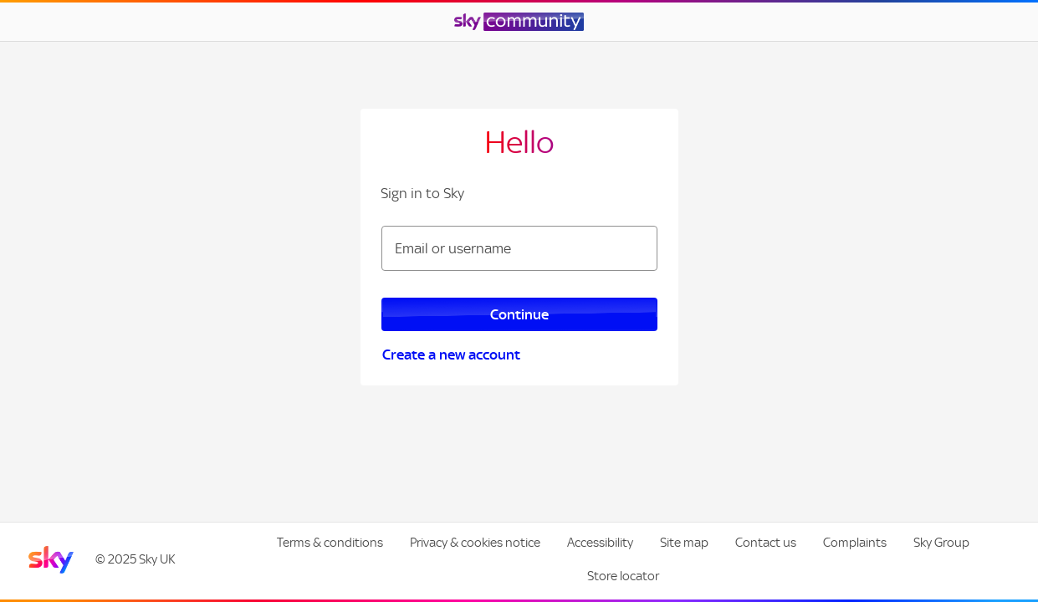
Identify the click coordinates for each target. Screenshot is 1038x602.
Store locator (623, 576)
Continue (519, 314)
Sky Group (941, 542)
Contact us (765, 542)
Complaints (855, 542)
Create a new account (451, 354)
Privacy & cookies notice (475, 542)
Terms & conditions (330, 542)
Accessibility (600, 542)
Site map (684, 542)
